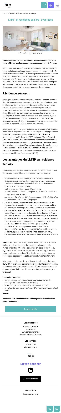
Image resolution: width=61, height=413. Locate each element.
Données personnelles (30, 394)
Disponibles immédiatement (31, 335)
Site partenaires (30, 347)
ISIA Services (31, 344)
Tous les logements (30, 326)
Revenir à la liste (30, 309)
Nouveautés (30, 329)
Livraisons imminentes (30, 332)
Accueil (5, 14)
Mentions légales (30, 390)
